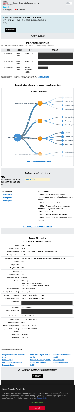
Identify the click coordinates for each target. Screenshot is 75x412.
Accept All (37, 409)
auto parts (7, 198)
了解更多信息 (43, 77)
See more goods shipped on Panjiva (37, 227)
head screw (7, 194)
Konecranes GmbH (60, 362)
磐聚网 (7, 3)
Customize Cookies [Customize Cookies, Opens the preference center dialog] (37, 404)
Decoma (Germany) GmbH (40, 360)
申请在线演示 (10, 29)
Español (39, 386)
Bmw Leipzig (7, 360)
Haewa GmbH (58, 360)
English (29, 386)
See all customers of (39, 162)
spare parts (7, 201)
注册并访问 (30, 179)
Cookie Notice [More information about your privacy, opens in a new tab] (42, 400)
